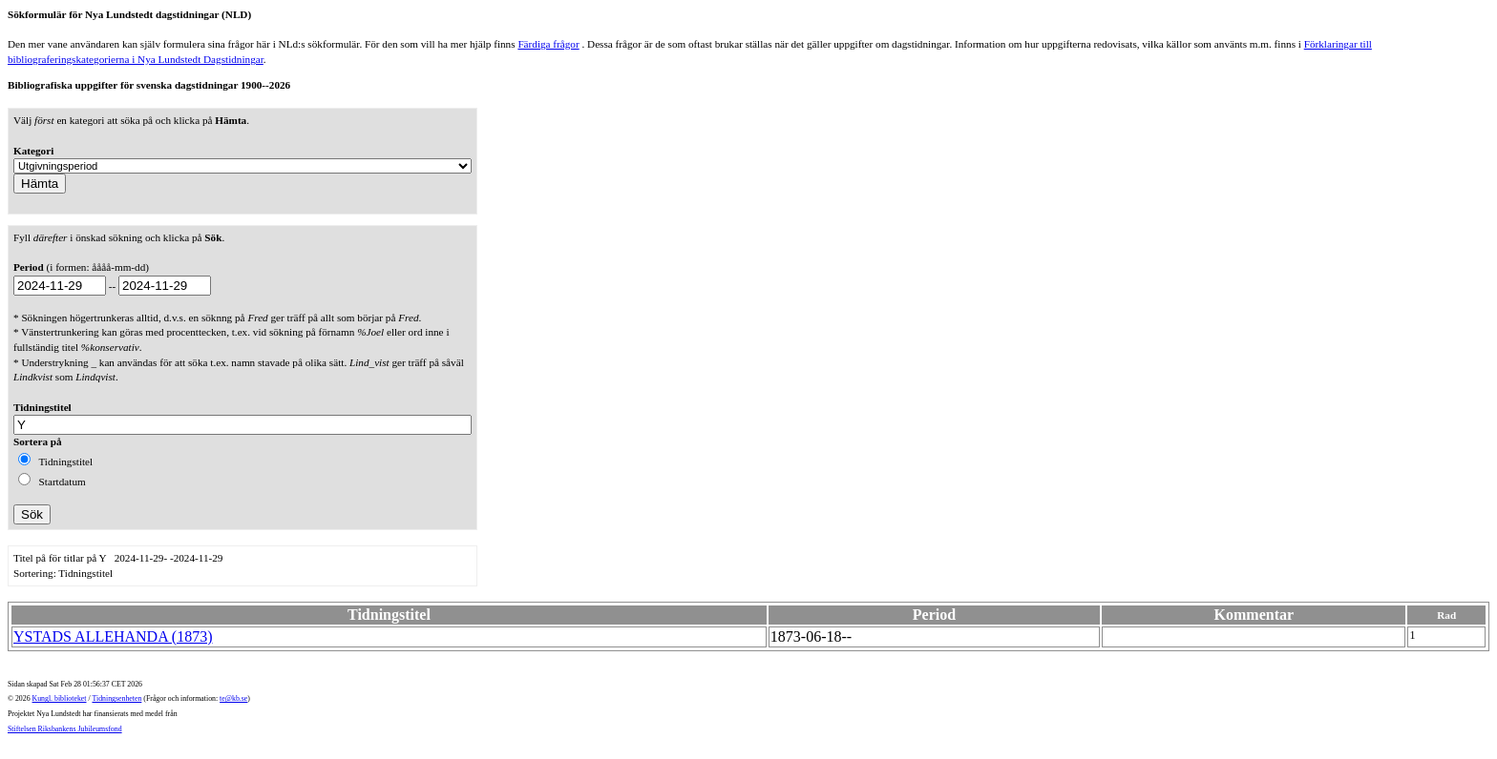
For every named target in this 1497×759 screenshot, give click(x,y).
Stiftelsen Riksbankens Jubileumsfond (65, 729)
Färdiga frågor (548, 44)
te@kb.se (233, 698)
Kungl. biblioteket (59, 698)
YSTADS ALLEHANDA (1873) (113, 636)
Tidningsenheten (116, 698)
